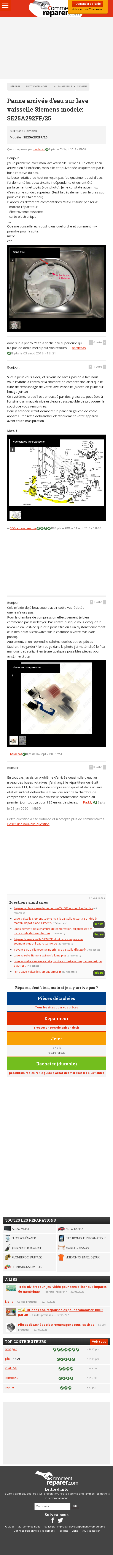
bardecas (39, 149)
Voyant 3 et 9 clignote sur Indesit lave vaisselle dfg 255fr (50, 950)
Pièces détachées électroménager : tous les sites (56, 1325)
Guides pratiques (27, 1301)
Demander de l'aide (88, 4)
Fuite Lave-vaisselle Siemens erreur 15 (37, 972)
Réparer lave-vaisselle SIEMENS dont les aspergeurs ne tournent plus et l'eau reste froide (48, 941)
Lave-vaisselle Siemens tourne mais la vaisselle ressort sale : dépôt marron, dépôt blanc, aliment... (55, 921)
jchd (8, 1359)
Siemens (30, 130)
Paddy (88, 802)
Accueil (57, 8)
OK (75, 1506)
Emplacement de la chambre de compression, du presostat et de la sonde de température (53, 931)
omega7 (11, 1349)
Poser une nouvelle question (28, 824)
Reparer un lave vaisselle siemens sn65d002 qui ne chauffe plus (53, 908)
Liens (9, 1301)
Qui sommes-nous (29, 1527)
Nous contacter (90, 1531)
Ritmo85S (11, 1378)
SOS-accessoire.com (23, 528)
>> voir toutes (97, 898)
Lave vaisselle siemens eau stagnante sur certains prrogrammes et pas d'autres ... (58, 963)
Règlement (47, 1531)
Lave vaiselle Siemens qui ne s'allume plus (40, 955)
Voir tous (99, 1341)
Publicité (63, 1531)
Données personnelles (27, 1531)
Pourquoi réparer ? (55, 1291)
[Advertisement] (56, 48)
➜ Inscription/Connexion (87, 9)
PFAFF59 (11, 1368)
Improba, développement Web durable (81, 1527)
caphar (9, 1387)
